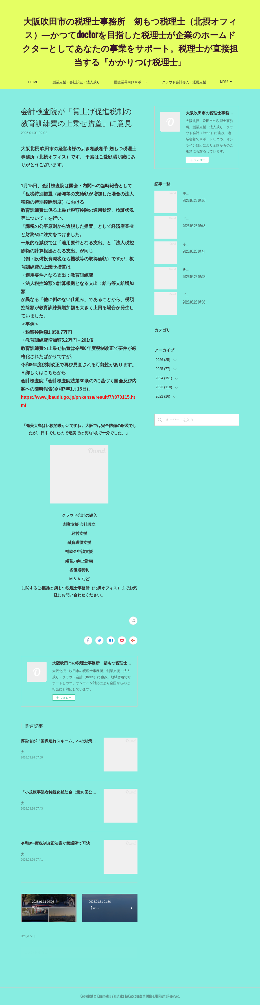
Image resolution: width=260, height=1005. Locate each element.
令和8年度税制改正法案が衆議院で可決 (55, 843)
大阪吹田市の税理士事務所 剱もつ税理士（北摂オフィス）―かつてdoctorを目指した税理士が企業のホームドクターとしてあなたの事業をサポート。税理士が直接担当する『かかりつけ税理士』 (130, 41)
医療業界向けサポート (160, 82)
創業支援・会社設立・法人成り (105, 82)
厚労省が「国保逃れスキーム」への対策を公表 (62, 741)
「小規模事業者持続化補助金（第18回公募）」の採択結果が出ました (82, 792)
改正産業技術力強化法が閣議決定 (208, 270)
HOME (62, 82)
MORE (195, 81)
